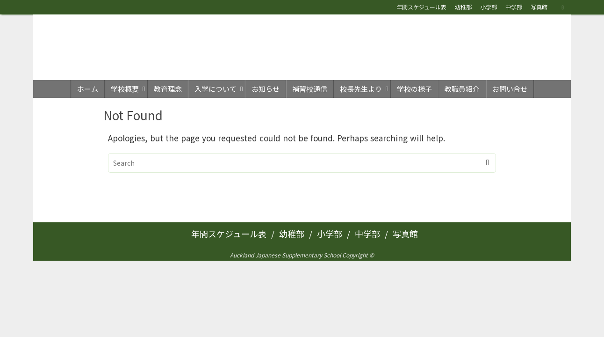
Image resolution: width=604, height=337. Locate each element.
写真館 (539, 7)
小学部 (488, 7)
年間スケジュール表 (421, 7)
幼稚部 (463, 7)
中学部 (513, 7)
